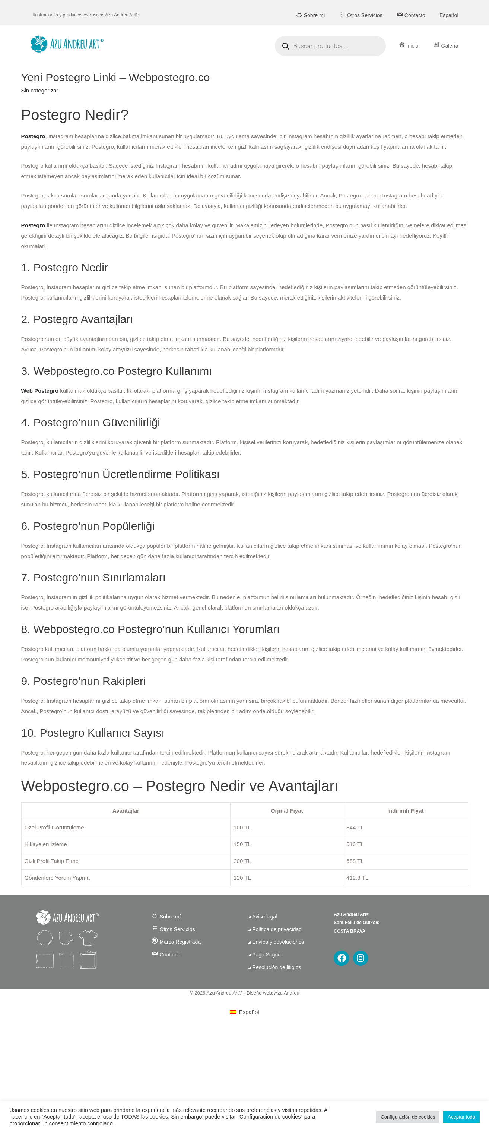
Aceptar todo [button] (461, 1117)
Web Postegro (40, 391)
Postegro (33, 136)
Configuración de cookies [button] (408, 1117)
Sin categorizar (39, 90)
